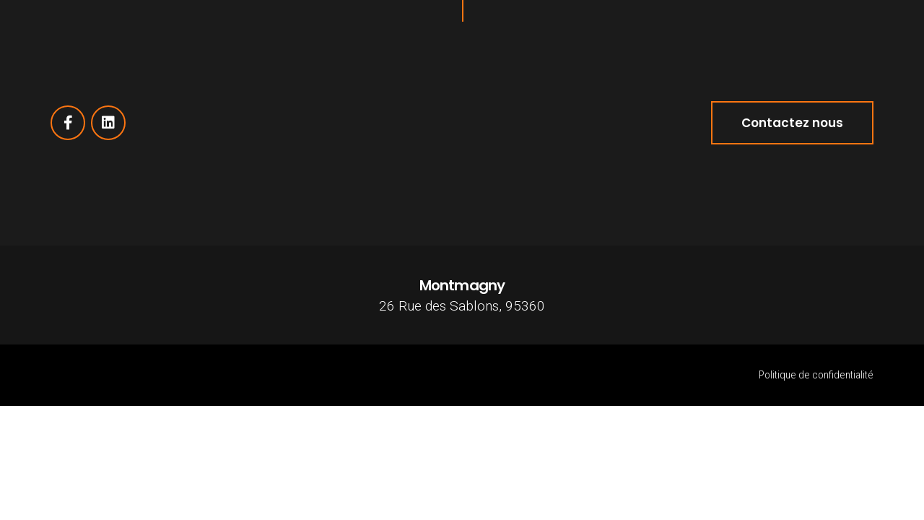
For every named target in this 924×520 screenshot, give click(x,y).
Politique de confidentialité (816, 374)
